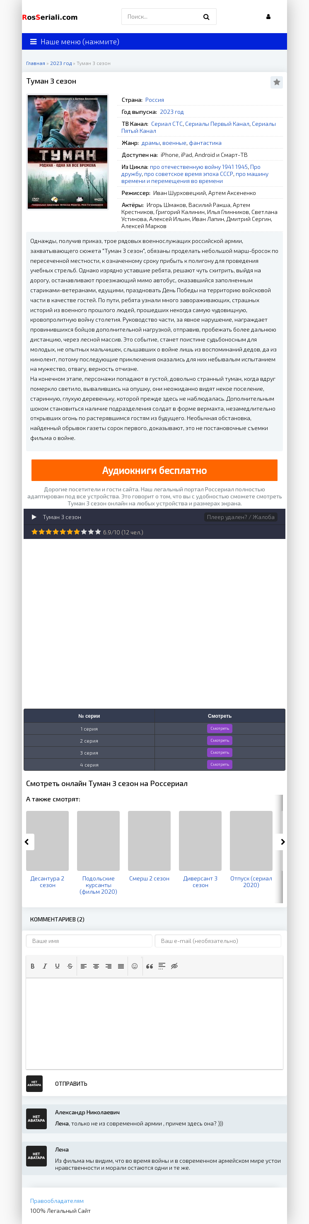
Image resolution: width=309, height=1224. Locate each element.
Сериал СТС (167, 123)
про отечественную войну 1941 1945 (199, 166)
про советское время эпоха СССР (188, 173)
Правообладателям (57, 1200)
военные (174, 142)
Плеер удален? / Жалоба (241, 516)
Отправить (71, 1083)
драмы (151, 142)
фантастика (205, 142)
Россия (154, 99)
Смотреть (219, 728)
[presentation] (32, 966)
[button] (33, 966)
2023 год (172, 111)
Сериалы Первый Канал (217, 123)
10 (97, 531)
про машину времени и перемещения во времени (194, 177)
